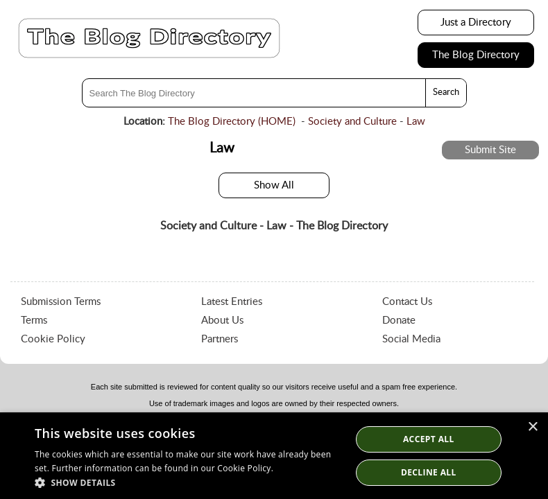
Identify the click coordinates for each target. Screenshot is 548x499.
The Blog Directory (476, 55)
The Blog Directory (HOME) (232, 121)
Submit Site (490, 150)
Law (415, 121)
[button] (188, 482)
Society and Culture (352, 121)
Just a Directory (475, 22)
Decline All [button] (428, 472)
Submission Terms (61, 302)
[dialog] (274, 455)
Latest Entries (231, 302)
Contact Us (407, 302)
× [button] (532, 427)
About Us (222, 320)
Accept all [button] (428, 439)
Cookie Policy (53, 339)
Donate (399, 320)
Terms (34, 320)
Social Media (411, 339)
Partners (219, 339)
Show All (274, 185)
